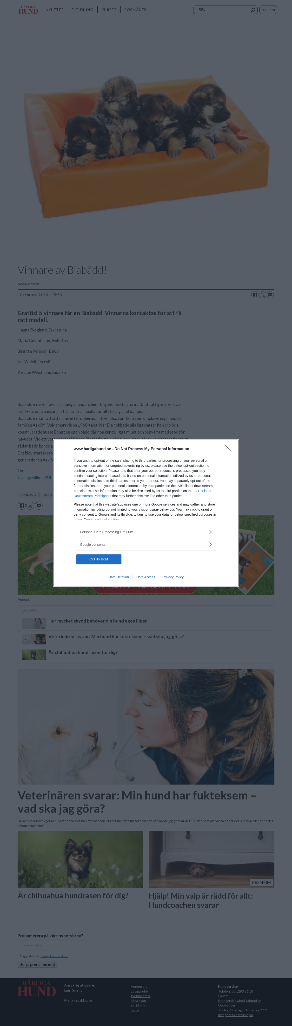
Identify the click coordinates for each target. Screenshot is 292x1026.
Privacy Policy (173, 577)
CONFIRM (99, 559)
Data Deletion (118, 577)
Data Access (145, 577)
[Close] (229, 449)
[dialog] (146, 513)
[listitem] (146, 531)
